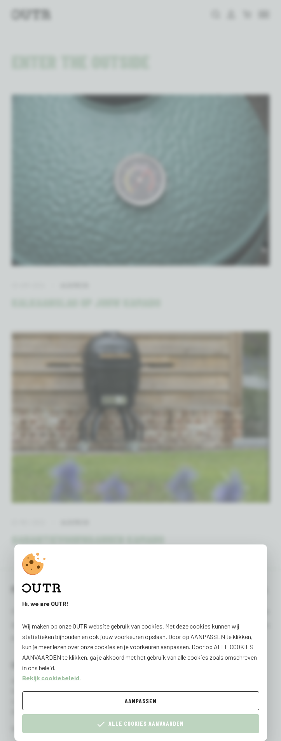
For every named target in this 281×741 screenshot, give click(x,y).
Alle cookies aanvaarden (141, 724)
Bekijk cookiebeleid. (51, 677)
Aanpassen (141, 700)
